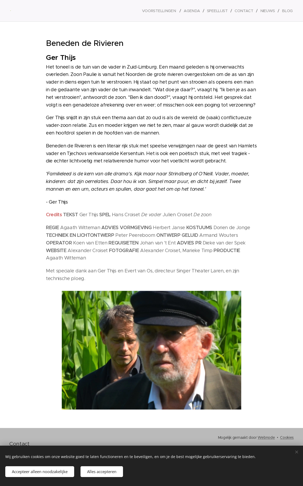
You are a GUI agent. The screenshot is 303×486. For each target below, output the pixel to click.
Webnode (266, 437)
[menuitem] (162, 10)
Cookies (287, 437)
